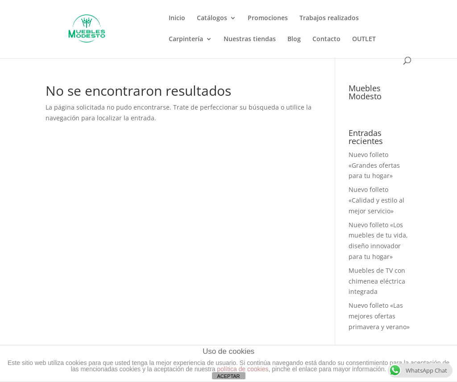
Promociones (268, 18)
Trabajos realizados (329, 18)
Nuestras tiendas (250, 39)
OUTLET (364, 39)
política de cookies (242, 369)
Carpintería (186, 39)
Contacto (326, 39)
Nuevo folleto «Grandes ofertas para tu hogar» (374, 165)
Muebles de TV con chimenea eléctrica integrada (377, 281)
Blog (294, 39)
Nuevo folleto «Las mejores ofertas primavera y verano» (379, 316)
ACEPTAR (228, 376)
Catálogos (212, 18)
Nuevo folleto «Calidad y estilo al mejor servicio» (376, 200)
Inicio (177, 18)
